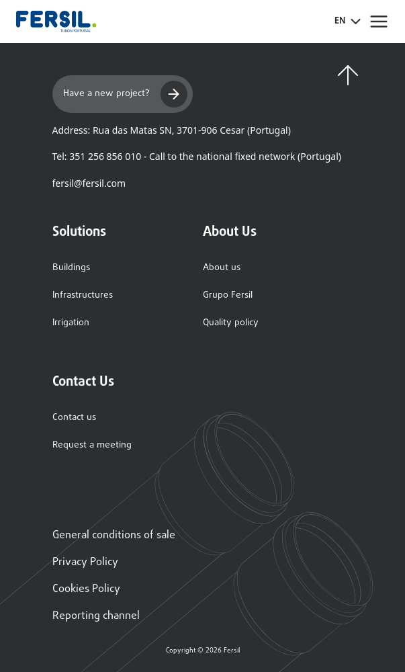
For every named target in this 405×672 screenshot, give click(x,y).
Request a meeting (92, 445)
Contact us (74, 418)
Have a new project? (125, 94)
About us (221, 268)
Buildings (71, 268)
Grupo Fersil (228, 295)
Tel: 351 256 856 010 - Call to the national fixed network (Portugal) (196, 156)
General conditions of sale (113, 536)
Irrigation (70, 323)
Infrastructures (82, 295)
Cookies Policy (86, 589)
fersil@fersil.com (89, 183)
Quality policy (231, 323)
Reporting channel (96, 616)
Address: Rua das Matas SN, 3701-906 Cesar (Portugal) (171, 130)
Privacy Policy (85, 562)
